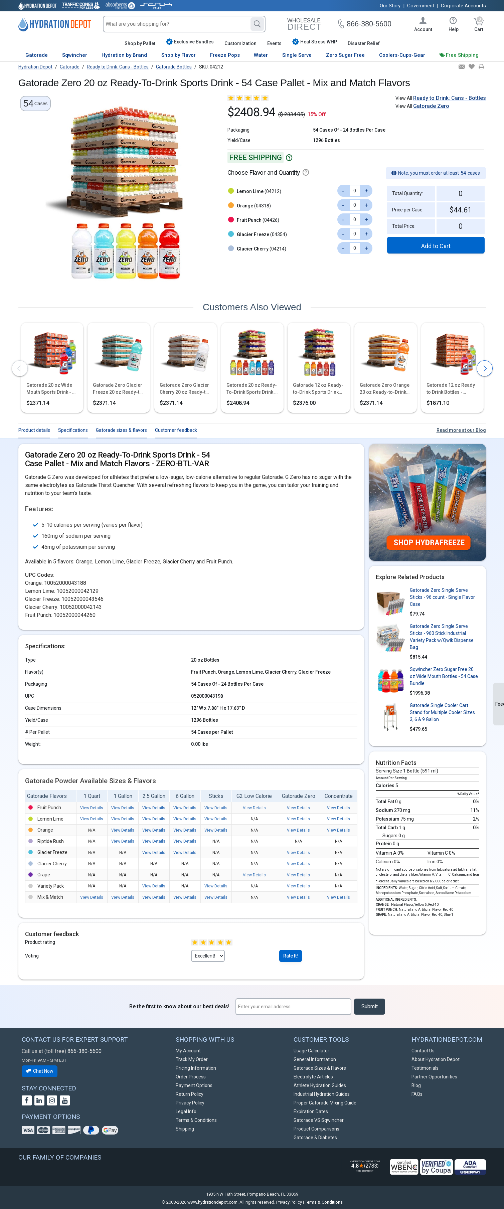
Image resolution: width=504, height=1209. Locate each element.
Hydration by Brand (124, 55)
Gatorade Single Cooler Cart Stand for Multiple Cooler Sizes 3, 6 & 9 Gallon (442, 712)
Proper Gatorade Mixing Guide (325, 1102)
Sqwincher (74, 55)
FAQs (417, 1094)
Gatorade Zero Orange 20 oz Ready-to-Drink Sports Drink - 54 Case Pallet (384, 389)
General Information (315, 1059)
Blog (416, 1085)
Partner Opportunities (434, 1076)
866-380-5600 (84, 1051)
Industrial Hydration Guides (322, 1094)
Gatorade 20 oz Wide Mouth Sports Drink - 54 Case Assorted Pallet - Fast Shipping (51, 389)
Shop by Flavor (178, 55)
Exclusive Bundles (190, 42)
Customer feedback (176, 430)
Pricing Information (196, 1068)
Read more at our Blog (461, 430)
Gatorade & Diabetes (315, 1137)
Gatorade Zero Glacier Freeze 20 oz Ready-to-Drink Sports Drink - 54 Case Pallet (118, 389)
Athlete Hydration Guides (320, 1085)
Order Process (191, 1076)
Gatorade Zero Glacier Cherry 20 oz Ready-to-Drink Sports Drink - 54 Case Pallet (185, 389)
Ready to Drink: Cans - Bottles (449, 98)
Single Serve (297, 55)
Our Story (390, 6)
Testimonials (425, 1068)
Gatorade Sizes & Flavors (320, 1068)
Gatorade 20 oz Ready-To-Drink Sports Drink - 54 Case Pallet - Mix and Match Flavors (251, 389)
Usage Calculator (311, 1050)
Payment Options (194, 1085)
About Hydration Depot (435, 1059)
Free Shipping (462, 55)
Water (261, 55)
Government (420, 6)
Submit (369, 1006)
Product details (34, 430)
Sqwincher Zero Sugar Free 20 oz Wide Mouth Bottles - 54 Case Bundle (444, 676)
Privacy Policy (190, 1102)
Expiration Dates (311, 1111)
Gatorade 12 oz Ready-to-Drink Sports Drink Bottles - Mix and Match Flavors (318, 389)
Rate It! (290, 956)
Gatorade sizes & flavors (121, 430)
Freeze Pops (225, 55)
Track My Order (192, 1059)
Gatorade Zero (431, 106)
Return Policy (189, 1094)
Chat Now (40, 1071)
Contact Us (423, 1050)
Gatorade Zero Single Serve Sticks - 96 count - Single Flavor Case (442, 597)
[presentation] (20, 368)
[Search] (257, 24)
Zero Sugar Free (345, 55)
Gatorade (36, 55)
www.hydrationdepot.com (212, 1202)
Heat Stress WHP (314, 42)
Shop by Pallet (140, 43)
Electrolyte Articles (313, 1076)
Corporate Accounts (463, 6)
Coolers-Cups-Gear (402, 55)
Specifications (73, 430)
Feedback (499, 704)
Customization (240, 43)
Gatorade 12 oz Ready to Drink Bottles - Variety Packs (451, 389)
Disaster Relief (364, 43)
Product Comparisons (316, 1129)
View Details (91, 808)
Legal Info (186, 1111)
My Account (188, 1050)
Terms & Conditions (196, 1120)
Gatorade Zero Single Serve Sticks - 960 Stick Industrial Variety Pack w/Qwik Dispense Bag (442, 637)
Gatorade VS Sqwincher (319, 1120)
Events (274, 43)
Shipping (185, 1129)
